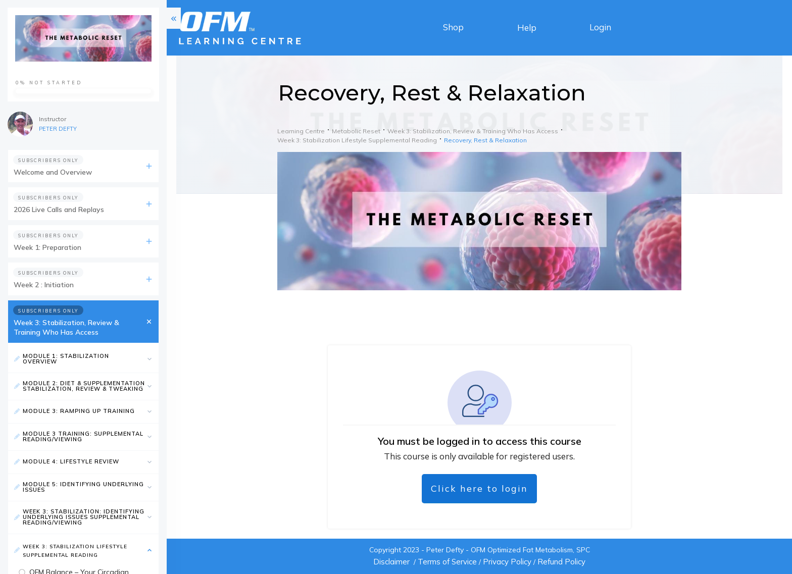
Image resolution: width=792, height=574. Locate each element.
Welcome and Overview (53, 172)
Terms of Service (447, 561)
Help (526, 27)
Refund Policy (561, 561)
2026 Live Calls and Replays (59, 209)
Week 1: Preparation (47, 247)
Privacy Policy (507, 561)
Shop (453, 27)
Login (600, 27)
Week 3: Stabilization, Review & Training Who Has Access (66, 327)
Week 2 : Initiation (44, 284)
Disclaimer (391, 561)
